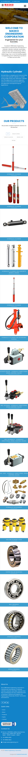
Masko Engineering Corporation (13, 750)
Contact (4, 719)
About (3, 712)
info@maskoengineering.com (10, 742)
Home (3, 710)
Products (4, 714)
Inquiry (4, 717)
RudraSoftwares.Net (22, 754)
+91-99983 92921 (6, 1)
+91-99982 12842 (16, 1)
